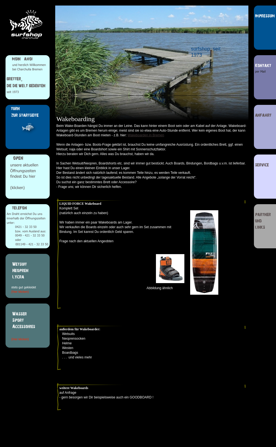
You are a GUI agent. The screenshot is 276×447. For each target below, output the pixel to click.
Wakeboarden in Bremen (146, 135)
